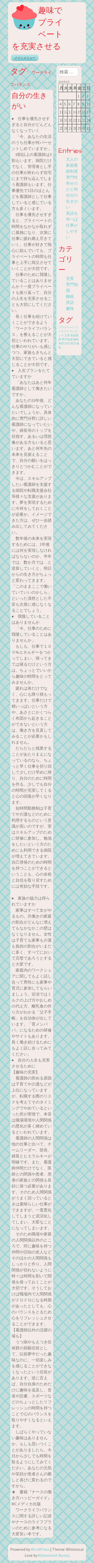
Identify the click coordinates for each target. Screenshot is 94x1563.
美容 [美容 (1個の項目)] (61, 343)
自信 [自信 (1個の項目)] (67, 343)
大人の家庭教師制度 (72, 165)
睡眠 (70, 296)
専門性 (72, 177)
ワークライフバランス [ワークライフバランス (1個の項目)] (68, 331)
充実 (70, 278)
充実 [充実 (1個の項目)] (67, 335)
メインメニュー (24, 58)
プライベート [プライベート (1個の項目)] (66, 327)
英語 (70, 302)
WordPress (40, 1549)
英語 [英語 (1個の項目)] (73, 343)
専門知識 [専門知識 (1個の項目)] (67, 339)
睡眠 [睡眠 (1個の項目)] (76, 339)
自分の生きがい (72, 201)
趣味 (70, 308)
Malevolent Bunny (53, 1555)
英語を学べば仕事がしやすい (72, 225)
